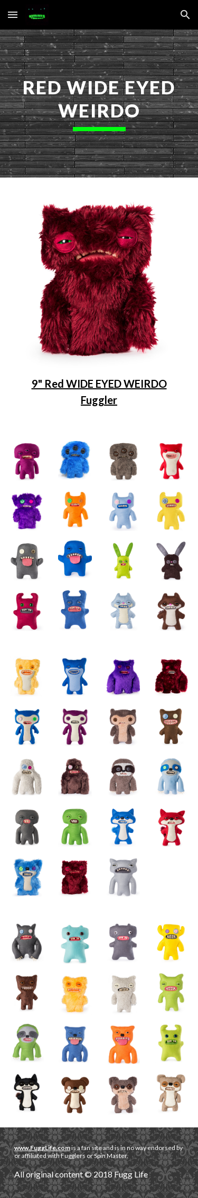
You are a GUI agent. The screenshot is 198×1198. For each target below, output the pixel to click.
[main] (99, 103)
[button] (12, 14)
